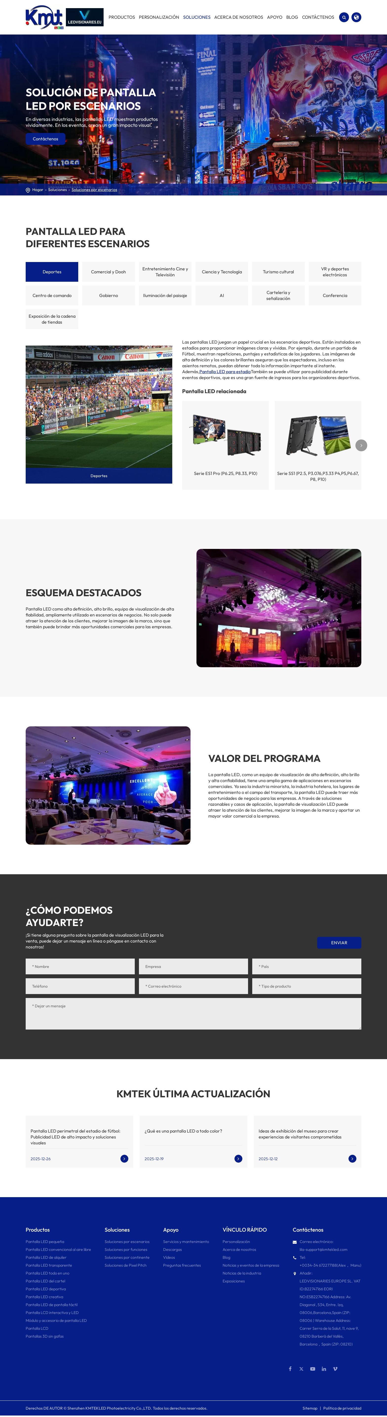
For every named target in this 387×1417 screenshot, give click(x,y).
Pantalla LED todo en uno (47, 1273)
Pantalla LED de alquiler (46, 1257)
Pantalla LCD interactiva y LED (52, 1312)
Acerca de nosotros (239, 1249)
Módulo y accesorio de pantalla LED (56, 1320)
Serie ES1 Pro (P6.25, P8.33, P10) (225, 473)
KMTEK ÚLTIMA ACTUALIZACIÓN (193, 1093)
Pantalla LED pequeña (45, 1241)
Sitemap (310, 1409)
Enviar (339, 942)
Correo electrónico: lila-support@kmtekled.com (320, 1245)
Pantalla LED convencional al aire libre (58, 1249)
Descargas (172, 1249)
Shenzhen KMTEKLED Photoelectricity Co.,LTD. (109, 1409)
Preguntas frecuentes (182, 1265)
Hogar (37, 189)
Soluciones (57, 189)
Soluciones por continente (127, 1257)
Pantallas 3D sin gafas (45, 1336)
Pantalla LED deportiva (46, 1288)
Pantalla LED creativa (44, 1296)
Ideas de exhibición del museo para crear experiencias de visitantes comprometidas (300, 1134)
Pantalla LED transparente (49, 1265)
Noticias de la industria (242, 1273)
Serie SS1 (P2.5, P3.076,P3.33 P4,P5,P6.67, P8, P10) (318, 476)
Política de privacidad (342, 1409)
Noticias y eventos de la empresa (251, 1265)
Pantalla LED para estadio (225, 371)
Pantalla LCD (37, 1328)
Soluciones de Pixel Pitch (126, 1265)
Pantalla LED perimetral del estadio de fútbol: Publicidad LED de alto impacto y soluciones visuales (75, 1137)
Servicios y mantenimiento (186, 1241)
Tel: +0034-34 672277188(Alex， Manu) (327, 1260)
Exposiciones (234, 1280)
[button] (361, 445)
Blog (226, 1257)
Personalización (236, 1241)
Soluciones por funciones (126, 1249)
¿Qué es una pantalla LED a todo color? (183, 1131)
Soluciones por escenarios (94, 189)
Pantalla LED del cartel (45, 1280)
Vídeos (169, 1257)
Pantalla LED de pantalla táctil (51, 1304)
